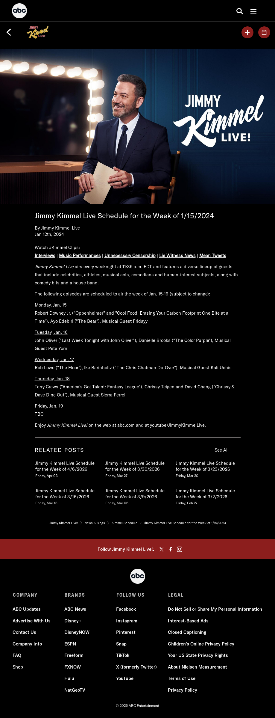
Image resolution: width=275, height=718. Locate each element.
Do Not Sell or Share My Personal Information (215, 609)
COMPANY (25, 595)
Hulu (70, 678)
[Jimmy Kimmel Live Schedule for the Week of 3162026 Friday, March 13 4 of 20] (67, 495)
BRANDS (75, 595)
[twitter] (161, 549)
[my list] (247, 32)
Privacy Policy (182, 690)
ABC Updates (27, 609)
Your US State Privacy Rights (198, 655)
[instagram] (179, 549)
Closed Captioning (187, 632)
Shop (18, 667)
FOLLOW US (130, 595)
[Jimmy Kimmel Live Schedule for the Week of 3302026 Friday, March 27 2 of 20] (137, 468)
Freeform (74, 655)
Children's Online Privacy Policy (201, 644)
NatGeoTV (75, 690)
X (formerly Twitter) (136, 667)
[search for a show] (239, 10)
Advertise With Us (32, 621)
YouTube (125, 678)
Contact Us (25, 632)
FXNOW (73, 667)
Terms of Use (182, 678)
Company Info (27, 644)
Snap (121, 644)
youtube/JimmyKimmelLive (177, 425)
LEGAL (176, 595)
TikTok (123, 655)
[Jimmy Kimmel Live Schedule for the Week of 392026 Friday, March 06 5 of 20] (137, 495)
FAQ (17, 655)
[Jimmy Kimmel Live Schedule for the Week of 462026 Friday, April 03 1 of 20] (67, 468)
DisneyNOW (77, 632)
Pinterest (126, 632)
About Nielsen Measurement (197, 667)
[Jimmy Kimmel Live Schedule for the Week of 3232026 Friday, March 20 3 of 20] (207, 468)
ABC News (75, 609)
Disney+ (73, 621)
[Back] (9, 32)
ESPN (70, 644)
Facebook (126, 609)
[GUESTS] (264, 32)
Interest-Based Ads (188, 621)
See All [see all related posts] (222, 450)
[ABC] (19, 11)
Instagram (127, 621)
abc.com (126, 425)
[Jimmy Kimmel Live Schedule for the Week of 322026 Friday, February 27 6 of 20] (207, 495)
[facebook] (170, 549)
